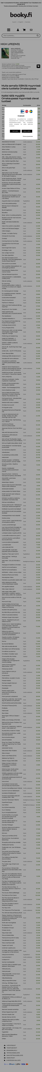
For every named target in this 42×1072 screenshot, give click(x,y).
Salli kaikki (15, 131)
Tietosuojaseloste (28, 136)
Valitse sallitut (27, 131)
